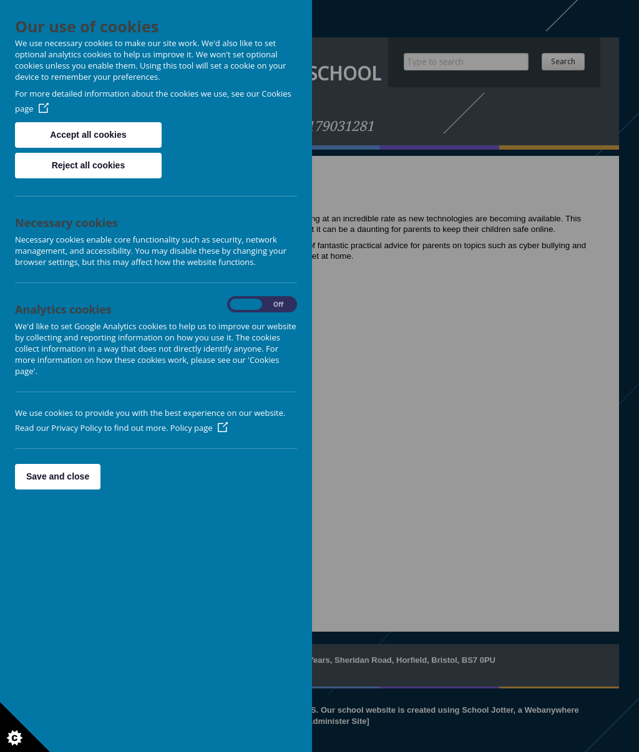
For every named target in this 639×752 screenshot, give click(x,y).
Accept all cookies (88, 135)
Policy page (199, 427)
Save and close (57, 476)
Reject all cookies (88, 165)
